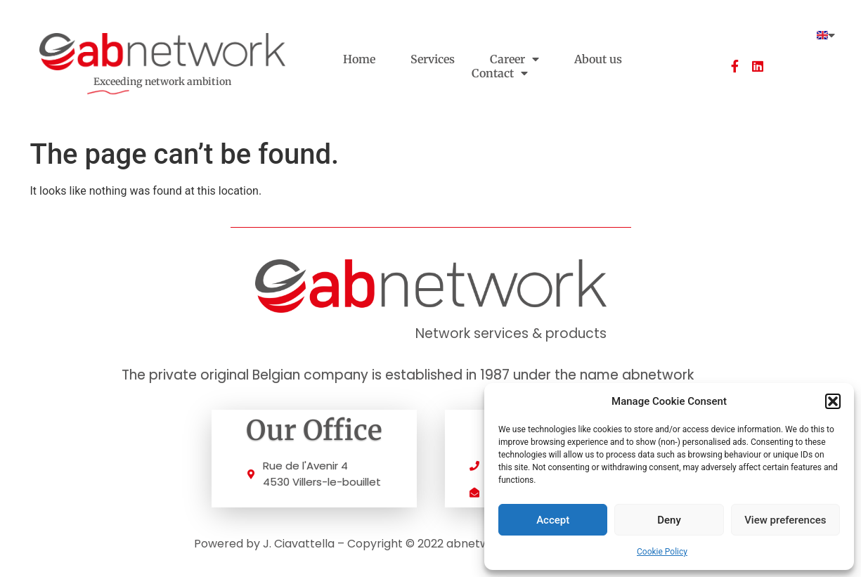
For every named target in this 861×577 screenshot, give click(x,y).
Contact (500, 73)
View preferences (785, 520)
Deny (669, 520)
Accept (552, 520)
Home (359, 59)
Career (514, 59)
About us (598, 59)
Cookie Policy (662, 552)
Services (432, 59)
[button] (833, 401)
